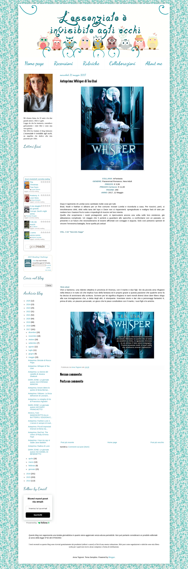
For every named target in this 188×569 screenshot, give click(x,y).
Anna (34, 261)
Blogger (111, 557)
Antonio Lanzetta (36, 237)
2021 (28, 315)
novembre (32, 336)
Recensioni (63, 63)
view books (48, 270)
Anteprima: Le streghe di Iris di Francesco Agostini (39, 400)
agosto (31, 347)
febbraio (32, 466)
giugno (31, 354)
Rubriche (91, 63)
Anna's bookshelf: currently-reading (37, 179)
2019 (28, 322)
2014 (28, 481)
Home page (34, 63)
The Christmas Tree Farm (34, 184)
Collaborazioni (122, 63)
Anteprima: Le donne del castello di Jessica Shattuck (38, 374)
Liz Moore (34, 226)
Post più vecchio (157, 442)
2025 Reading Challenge (38, 257)
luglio (30, 350)
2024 (28, 304)
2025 (28, 301)
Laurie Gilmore (36, 189)
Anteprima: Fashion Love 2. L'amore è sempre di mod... (40, 422)
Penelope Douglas (31, 216)
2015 (28, 477)
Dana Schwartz (36, 200)
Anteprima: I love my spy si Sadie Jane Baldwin (39, 441)
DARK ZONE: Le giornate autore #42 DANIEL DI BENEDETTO (38, 452)
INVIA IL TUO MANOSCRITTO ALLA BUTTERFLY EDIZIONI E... (40, 415)
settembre (32, 343)
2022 (28, 311)
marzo (31, 462)
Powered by (37, 523)
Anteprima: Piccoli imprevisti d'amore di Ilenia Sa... (39, 428)
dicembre (32, 332)
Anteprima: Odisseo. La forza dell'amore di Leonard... (40, 394)
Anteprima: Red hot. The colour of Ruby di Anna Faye (38, 434)
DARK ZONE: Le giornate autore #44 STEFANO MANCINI (38, 382)
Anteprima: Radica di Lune (39, 446)
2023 (28, 308)
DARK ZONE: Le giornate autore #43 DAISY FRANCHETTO (38, 407)
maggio (31, 357)
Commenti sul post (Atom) (78, 447)
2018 (28, 326)
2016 (28, 474)
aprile (30, 459)
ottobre (31, 339)
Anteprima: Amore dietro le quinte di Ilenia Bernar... (39, 389)
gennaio (32, 469)
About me (153, 63)
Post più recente (67, 442)
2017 (28, 329)
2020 (28, 319)
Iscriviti (38, 515)
